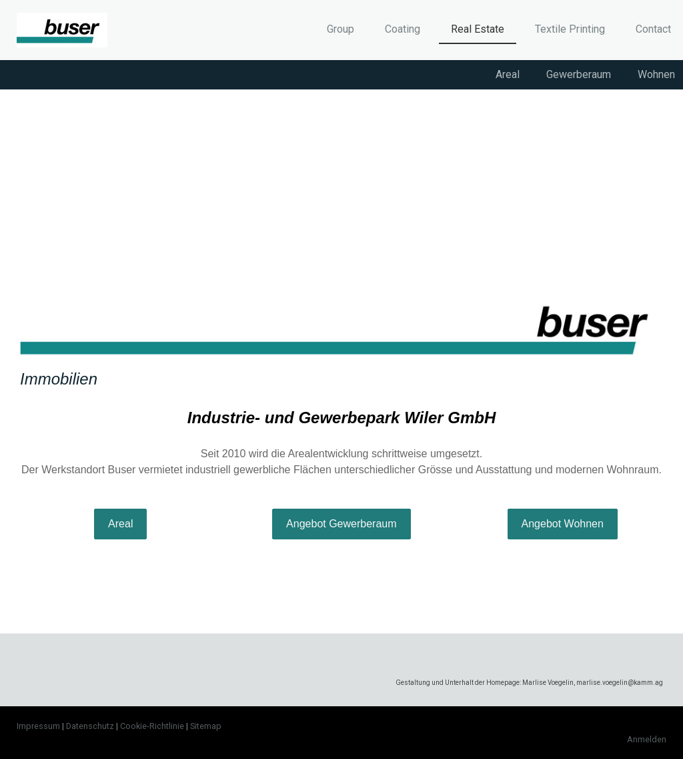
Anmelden (646, 739)
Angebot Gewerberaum (341, 523)
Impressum (38, 726)
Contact (653, 29)
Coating (402, 29)
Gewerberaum (578, 74)
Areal (508, 74)
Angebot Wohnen (563, 523)
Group (340, 29)
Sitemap (205, 726)
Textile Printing (570, 29)
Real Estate (477, 29)
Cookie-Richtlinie (152, 726)
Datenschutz (90, 726)
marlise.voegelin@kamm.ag (619, 682)
